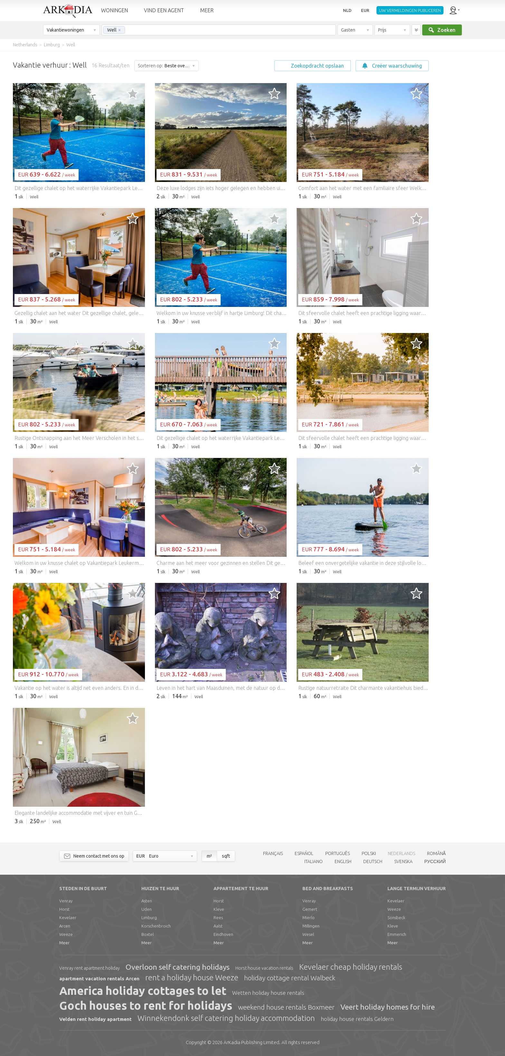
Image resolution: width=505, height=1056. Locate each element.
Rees (218, 917)
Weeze (66, 934)
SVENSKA (403, 861)
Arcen (64, 926)
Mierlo (308, 917)
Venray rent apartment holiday (89, 968)
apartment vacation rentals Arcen (99, 978)
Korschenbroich (156, 926)
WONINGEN (114, 10)
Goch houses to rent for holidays (145, 1005)
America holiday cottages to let (142, 990)
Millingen (310, 926)
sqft (226, 856)
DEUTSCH (372, 861)
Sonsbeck (396, 917)
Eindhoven (223, 934)
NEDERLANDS (401, 853)
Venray (65, 901)
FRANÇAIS (273, 853)
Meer (64, 942)
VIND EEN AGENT (164, 10)
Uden (146, 909)
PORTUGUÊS (337, 853)
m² (209, 856)
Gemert (309, 909)
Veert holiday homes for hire (387, 1007)
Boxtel (147, 934)
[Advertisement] (466, 148)
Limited (251, 1042)
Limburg (149, 917)
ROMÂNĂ (436, 853)
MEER (207, 10)
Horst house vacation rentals (264, 968)
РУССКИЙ (435, 861)
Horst (64, 909)
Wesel (308, 934)
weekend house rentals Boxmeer (286, 1007)
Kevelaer (67, 917)
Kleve (219, 909)
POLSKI (369, 853)
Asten (146, 901)
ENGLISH (343, 861)
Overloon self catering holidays (178, 967)
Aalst (218, 926)
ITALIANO (313, 861)
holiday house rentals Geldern (357, 1019)
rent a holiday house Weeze (191, 977)
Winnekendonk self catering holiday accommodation (226, 1018)
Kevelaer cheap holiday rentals (350, 967)
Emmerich (396, 934)
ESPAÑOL (304, 853)
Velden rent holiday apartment (95, 1019)
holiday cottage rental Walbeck (289, 978)
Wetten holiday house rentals (268, 993)
